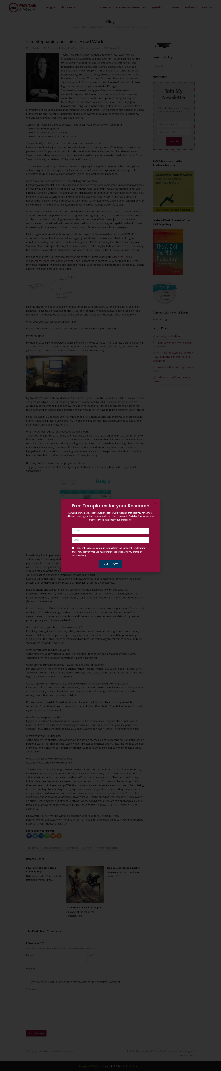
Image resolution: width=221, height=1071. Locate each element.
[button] (155, 503)
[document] (110, 535)
